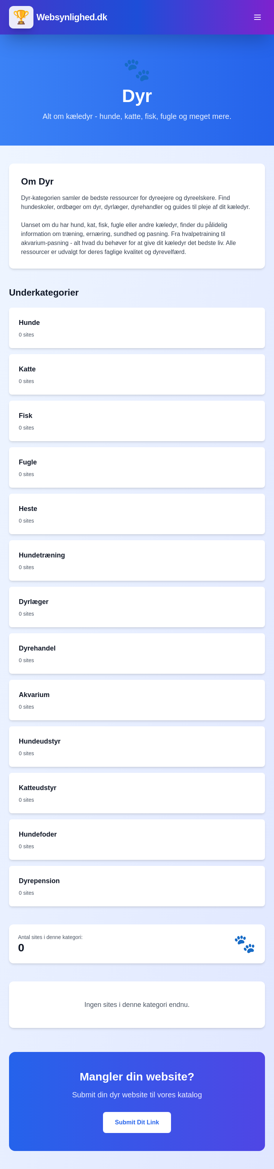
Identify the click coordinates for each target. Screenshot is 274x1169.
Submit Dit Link (137, 1122)
